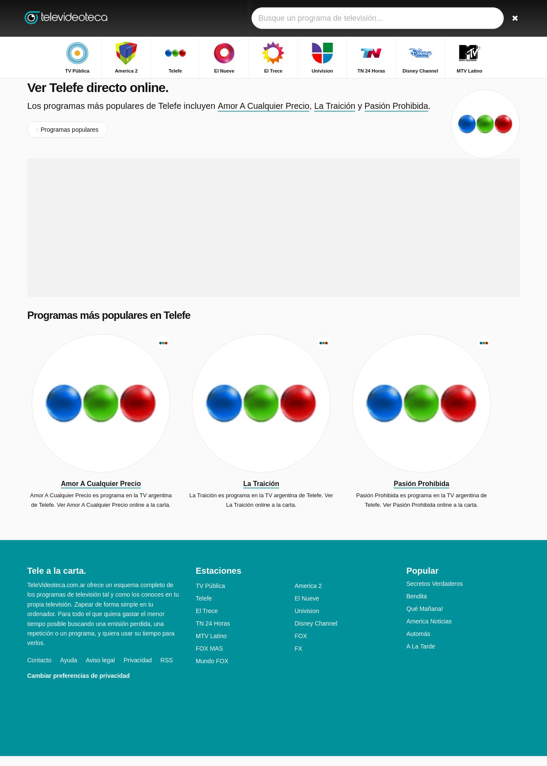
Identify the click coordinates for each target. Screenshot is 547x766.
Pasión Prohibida (400, 116)
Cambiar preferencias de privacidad (78, 685)
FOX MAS (209, 658)
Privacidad (138, 670)
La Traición (337, 116)
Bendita (417, 606)
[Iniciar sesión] (481, 18)
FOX (301, 645)
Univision (307, 620)
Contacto (39, 670)
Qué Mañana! (425, 618)
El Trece (207, 620)
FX (298, 658)
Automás (418, 643)
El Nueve (307, 608)
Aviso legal (100, 670)
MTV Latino (211, 645)
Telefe (204, 608)
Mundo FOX (212, 670)
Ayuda (68, 670)
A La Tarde (421, 656)
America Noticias (429, 631)
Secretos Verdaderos (435, 593)
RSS (166, 670)
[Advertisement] (273, 237)
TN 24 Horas (213, 633)
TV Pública (210, 595)
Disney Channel (316, 633)
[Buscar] (510, 18)
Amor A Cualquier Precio (264, 116)
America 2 (308, 595)
